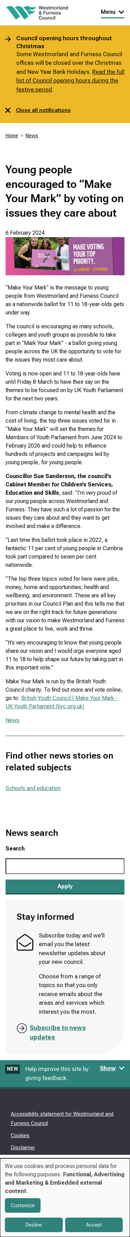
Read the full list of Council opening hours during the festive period (70, 80)
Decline (34, 1225)
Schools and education (33, 788)
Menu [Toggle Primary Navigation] (112, 12)
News (32, 135)
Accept (94, 1225)
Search (15, 848)
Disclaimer (23, 1147)
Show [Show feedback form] (112, 1068)
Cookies (20, 1135)
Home (12, 135)
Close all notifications (38, 110)
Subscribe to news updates (58, 1032)
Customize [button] (23, 1205)
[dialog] (65, 1197)
